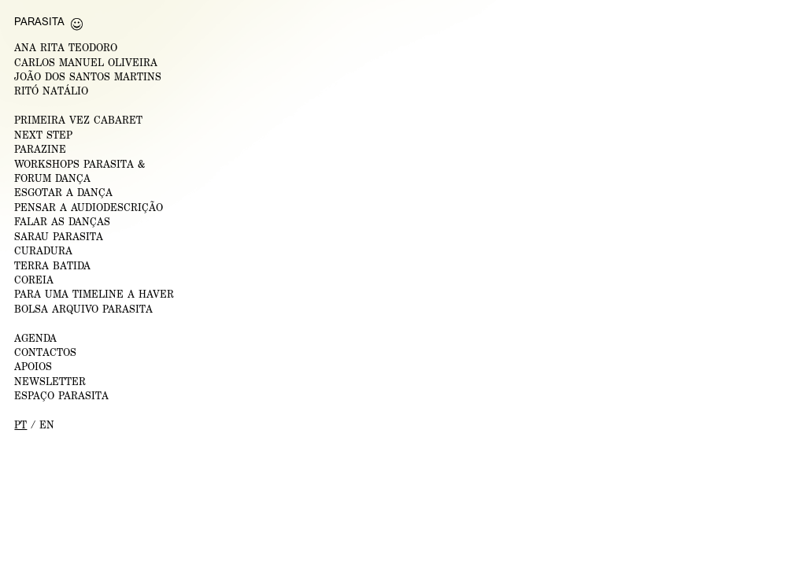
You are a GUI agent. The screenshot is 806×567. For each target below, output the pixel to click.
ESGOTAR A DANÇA (63, 192)
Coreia (34, 280)
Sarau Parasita (58, 237)
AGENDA (35, 338)
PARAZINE (40, 149)
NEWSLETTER (50, 381)
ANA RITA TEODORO (65, 48)
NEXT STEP (43, 135)
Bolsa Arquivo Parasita (83, 309)
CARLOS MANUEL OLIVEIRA (85, 63)
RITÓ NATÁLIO (51, 91)
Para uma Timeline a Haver (94, 294)
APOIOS (33, 366)
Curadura (43, 251)
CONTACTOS (45, 352)
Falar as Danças (62, 222)
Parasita (39, 21)
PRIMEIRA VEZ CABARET (78, 120)
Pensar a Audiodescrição (88, 207)
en (46, 425)
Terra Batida (52, 266)
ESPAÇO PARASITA (61, 396)
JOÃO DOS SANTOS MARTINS (87, 77)
